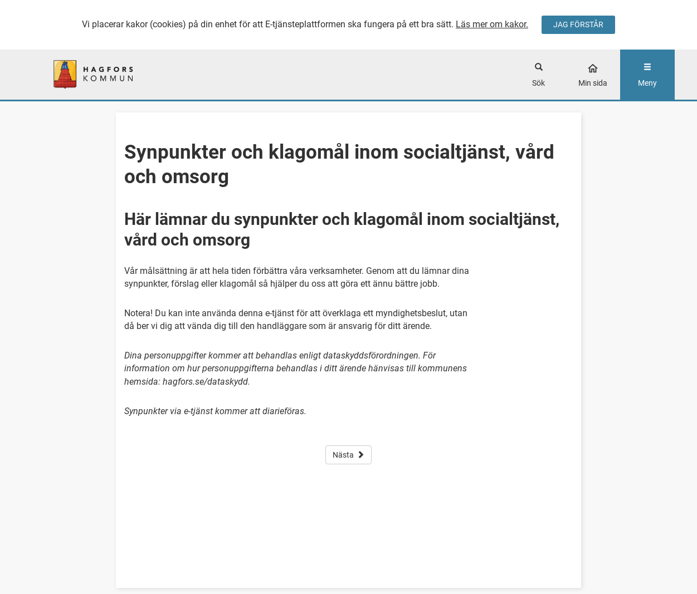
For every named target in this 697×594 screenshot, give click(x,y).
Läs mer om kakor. (492, 24)
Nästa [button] (348, 454)
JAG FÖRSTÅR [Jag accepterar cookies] (578, 24)
